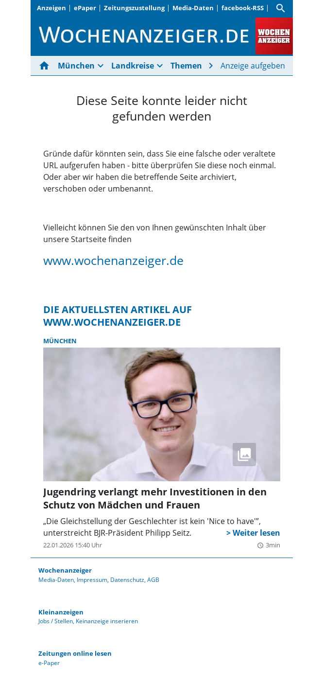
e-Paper (49, 663)
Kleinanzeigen (61, 612)
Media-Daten (193, 7)
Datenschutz (127, 580)
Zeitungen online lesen (75, 653)
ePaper (85, 7)
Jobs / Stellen (55, 621)
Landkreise (132, 65)
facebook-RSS (242, 7)
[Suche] (280, 8)
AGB (153, 580)
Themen (186, 65)
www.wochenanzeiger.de (113, 260)
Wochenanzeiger (65, 570)
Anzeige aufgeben (253, 65)
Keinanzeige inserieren (107, 621)
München (76, 65)
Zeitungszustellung (134, 7)
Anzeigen (51, 7)
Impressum (92, 580)
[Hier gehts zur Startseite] (46, 65)
